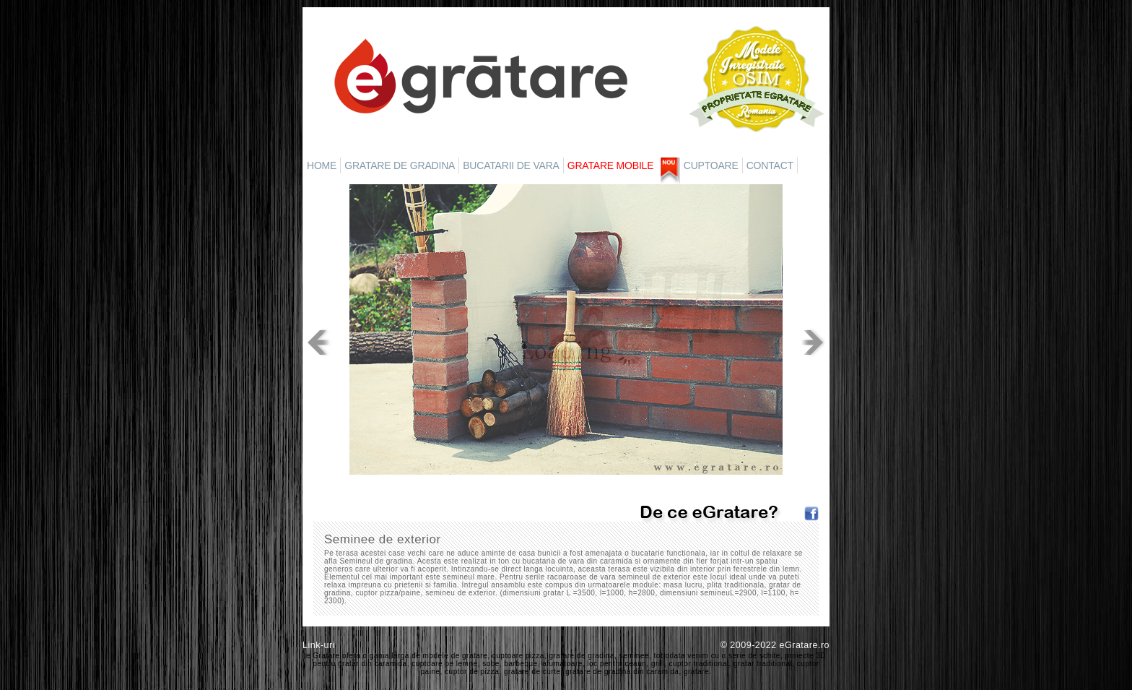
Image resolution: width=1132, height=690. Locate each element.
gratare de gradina (581, 656)
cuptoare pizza (518, 656)
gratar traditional (762, 664)
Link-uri (318, 645)
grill (657, 664)
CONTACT (769, 165)
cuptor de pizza (472, 672)
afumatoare (562, 664)
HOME (321, 165)
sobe (491, 664)
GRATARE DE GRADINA (399, 165)
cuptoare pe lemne (444, 664)
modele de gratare (455, 656)
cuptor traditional (699, 664)
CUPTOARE (711, 165)
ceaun (636, 664)
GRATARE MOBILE (610, 165)
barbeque (520, 664)
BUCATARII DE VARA (511, 165)
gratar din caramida (372, 664)
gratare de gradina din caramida (622, 672)
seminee (634, 656)
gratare (696, 672)
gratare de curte (532, 672)
